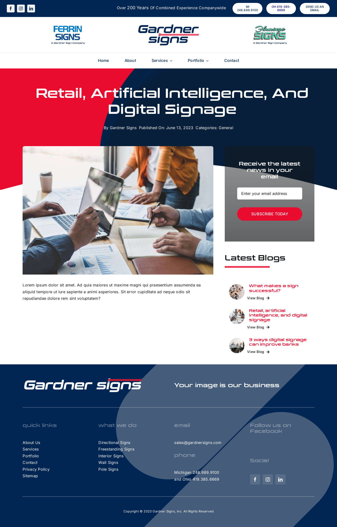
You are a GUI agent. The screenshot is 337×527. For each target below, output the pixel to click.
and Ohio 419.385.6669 (196, 479)
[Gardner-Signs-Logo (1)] (168, 26)
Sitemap (30, 475)
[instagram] (21, 8)
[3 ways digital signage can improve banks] (237, 339)
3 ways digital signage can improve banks (278, 342)
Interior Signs (110, 455)
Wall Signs (108, 462)
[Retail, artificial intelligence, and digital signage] (237, 310)
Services (31, 449)
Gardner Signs (123, 127)
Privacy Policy (36, 469)
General (226, 127)
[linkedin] (31, 8)
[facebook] (11, 8)
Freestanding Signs (116, 449)
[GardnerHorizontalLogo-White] (83, 378)
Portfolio (31, 455)
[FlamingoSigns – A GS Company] (269, 26)
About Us (31, 442)
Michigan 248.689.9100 (196, 472)
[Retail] (237, 285)
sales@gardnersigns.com (197, 442)
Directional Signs (114, 442)
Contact (30, 462)
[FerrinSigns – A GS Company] (67, 26)
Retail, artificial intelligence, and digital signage (278, 315)
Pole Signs (108, 469)
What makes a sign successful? (273, 288)
